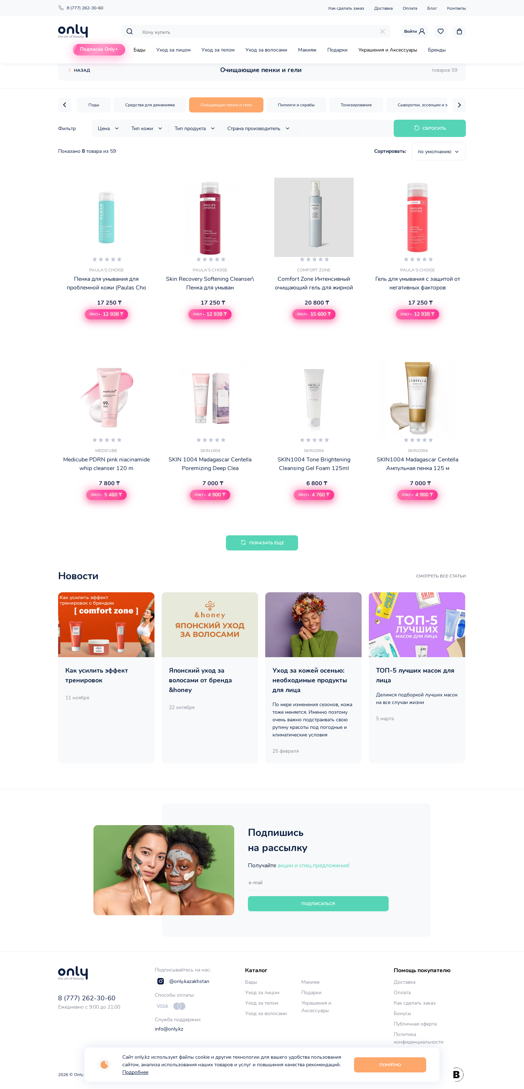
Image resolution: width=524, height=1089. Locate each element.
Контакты (456, 8)
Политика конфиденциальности (419, 1038)
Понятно (390, 1065)
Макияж (307, 50)
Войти (414, 31)
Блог (432, 8)
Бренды (437, 50)
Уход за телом (218, 50)
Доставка (383, 8)
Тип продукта (195, 128)
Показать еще (262, 543)
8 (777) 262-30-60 (80, 8)
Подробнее (135, 1072)
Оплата (410, 8)
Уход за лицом (173, 50)
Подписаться (318, 904)
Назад (82, 70)
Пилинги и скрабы (296, 105)
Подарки (337, 50)
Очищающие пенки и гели (226, 105)
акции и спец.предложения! (314, 865)
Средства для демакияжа (150, 105)
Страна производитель (259, 128)
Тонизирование (356, 105)
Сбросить (430, 128)
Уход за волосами (266, 50)
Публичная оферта (415, 1024)
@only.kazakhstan (182, 981)
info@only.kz (169, 1029)
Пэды (93, 105)
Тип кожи (147, 128)
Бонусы (402, 1013)
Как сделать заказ (346, 8)
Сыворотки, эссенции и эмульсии (431, 105)
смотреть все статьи (441, 576)
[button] (64, 105)
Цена (109, 128)
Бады (139, 50)
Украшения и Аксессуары (387, 50)
